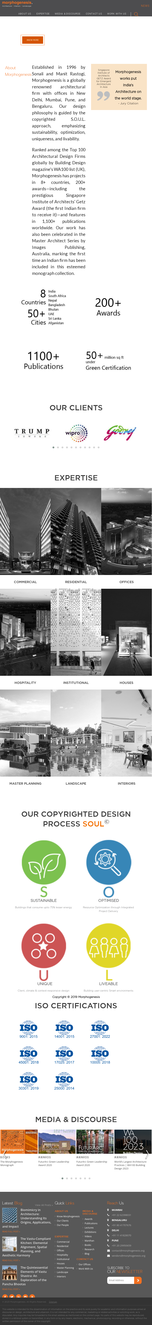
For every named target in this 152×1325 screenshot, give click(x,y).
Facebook (5, 1297)
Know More (33, 40)
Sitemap (53, 1302)
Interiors (61, 1276)
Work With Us (86, 1268)
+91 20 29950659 (121, 1245)
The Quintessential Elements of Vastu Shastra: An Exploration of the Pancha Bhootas (25, 1275)
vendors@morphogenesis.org (128, 1255)
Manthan (89, 1240)
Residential (62, 1246)
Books (5, 1157)
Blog (87, 1253)
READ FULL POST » (11, 1231)
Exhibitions (90, 1232)
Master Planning (65, 1267)
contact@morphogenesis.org (128, 1250)
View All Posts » (44, 1205)
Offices (60, 1250)
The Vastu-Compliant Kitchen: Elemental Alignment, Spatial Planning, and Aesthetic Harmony (26, 1247)
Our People (63, 1225)
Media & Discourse (90, 1212)
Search (134, 13)
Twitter (12, 1297)
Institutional (63, 1259)
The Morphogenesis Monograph (11, 1163)
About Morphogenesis (18, 70)
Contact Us (85, 1259)
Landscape (62, 1272)
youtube (32, 1297)
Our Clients (76, 407)
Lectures (89, 1227)
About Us (61, 1211)
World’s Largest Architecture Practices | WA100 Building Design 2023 (130, 1165)
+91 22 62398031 (121, 1215)
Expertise (62, 1236)
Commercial (63, 1241)
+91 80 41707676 (121, 1225)
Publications (91, 1223)
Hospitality (62, 1254)
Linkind (18, 1297)
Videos (88, 1236)
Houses (61, 1263)
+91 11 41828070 (121, 1235)
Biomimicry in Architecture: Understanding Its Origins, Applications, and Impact (26, 1218)
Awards (44, 1157)
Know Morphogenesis (68, 1216)
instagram (25, 1297)
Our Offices (84, 1264)
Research (89, 1249)
